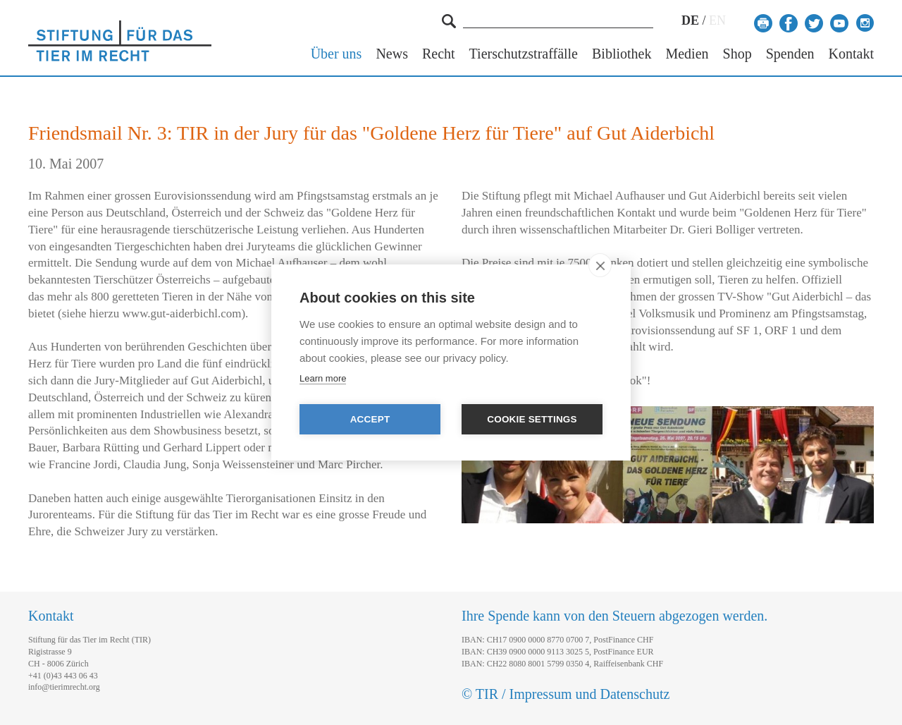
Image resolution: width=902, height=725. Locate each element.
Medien (686, 54)
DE (690, 20)
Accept (370, 419)
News (392, 54)
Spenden (790, 54)
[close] (600, 265)
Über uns (336, 54)
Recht (438, 54)
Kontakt (851, 54)
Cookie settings (532, 419)
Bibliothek (621, 54)
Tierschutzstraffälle (523, 54)
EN (717, 20)
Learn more (322, 378)
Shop (737, 54)
